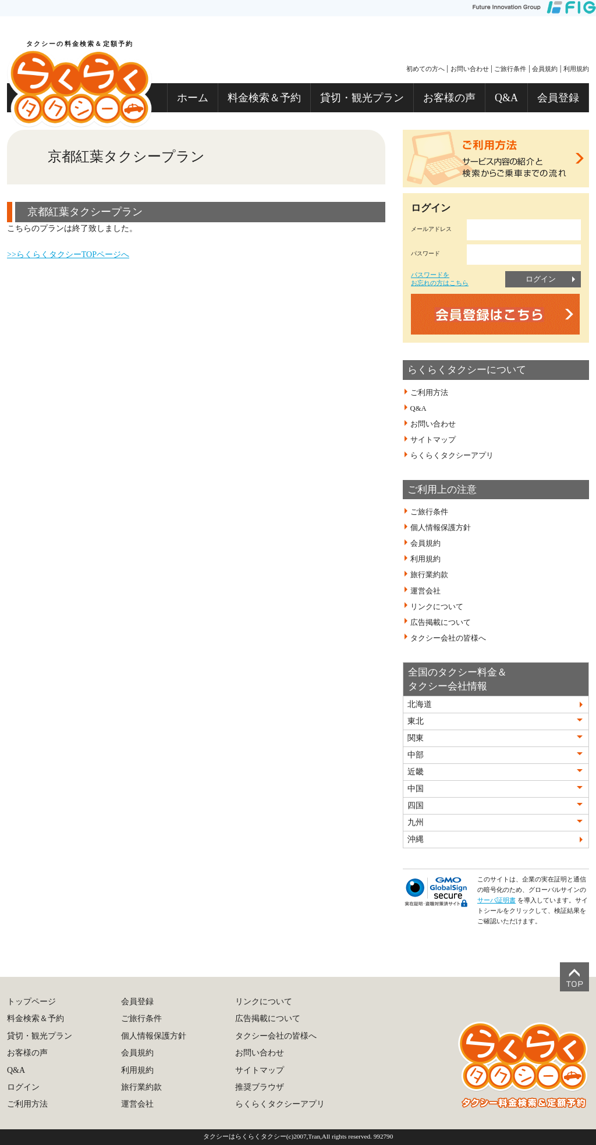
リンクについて (436, 606)
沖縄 (415, 839)
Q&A (506, 98)
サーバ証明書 (496, 900)
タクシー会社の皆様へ (448, 638)
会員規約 (545, 68)
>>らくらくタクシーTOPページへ (68, 254)
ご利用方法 (429, 393)
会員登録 (558, 98)
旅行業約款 (429, 575)
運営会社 (425, 590)
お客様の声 (449, 98)
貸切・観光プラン (362, 98)
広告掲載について (440, 622)
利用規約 (576, 68)
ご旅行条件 (510, 68)
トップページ (31, 1001)
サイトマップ (433, 440)
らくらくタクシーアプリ (452, 455)
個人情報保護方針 (440, 528)
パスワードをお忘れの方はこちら (440, 278)
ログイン (541, 279)
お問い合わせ (469, 68)
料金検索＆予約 (264, 98)
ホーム (192, 98)
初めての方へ (425, 68)
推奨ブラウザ (259, 1087)
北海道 (419, 704)
